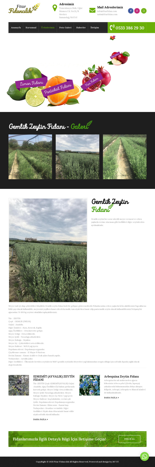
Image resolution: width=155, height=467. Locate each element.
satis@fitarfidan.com (107, 14)
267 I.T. (115, 461)
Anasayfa (16, 27)
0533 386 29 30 (127, 27)
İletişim (95, 27)
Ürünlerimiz (47, 28)
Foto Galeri (65, 27)
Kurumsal (31, 27)
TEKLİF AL (129, 439)
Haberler (81, 27)
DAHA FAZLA (40, 419)
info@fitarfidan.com (107, 11)
